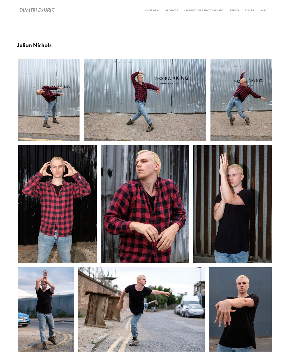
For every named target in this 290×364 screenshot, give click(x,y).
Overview (152, 10)
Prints (234, 10)
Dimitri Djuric (36, 9)
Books (249, 10)
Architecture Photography (204, 10)
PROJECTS (171, 10)
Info (263, 10)
